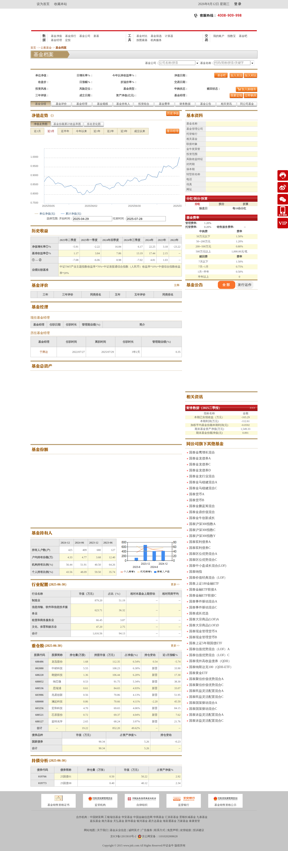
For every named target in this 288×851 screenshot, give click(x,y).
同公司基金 (247, 103)
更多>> (175, 584)
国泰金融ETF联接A (202, 589)
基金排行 (70, 36)
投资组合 (143, 103)
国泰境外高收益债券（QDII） (210, 661)
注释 (177, 285)
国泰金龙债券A (200, 458)
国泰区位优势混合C (203, 559)
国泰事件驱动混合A (203, 601)
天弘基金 (118, 821)
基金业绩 (40, 103)
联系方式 (159, 830)
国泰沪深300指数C (202, 530)
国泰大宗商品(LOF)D (204, 625)
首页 (33, 47)
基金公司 (84, 36)
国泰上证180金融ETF (204, 583)
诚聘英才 (133, 830)
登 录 (237, 4)
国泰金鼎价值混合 (202, 512)
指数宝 (231, 36)
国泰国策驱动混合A (203, 703)
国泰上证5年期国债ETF (205, 643)
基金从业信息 (118, 830)
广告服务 (146, 830)
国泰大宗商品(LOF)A (204, 619)
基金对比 (141, 36)
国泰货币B (196, 500)
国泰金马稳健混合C (203, 488)
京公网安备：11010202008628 (160, 836)
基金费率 (164, 103)
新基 (96, 36)
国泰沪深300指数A (202, 524)
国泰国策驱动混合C (203, 708)
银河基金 (142, 821)
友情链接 (185, 830)
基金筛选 (156, 36)
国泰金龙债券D (200, 470)
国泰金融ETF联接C (202, 595)
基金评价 (61, 103)
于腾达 (44, 352)
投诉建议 (198, 830)
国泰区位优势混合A (203, 553)
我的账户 (218, 36)
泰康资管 (194, 821)
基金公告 (205, 103)
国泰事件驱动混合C (203, 607)
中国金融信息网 (142, 817)
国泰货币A (196, 494)
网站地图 (89, 830)
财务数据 (185, 103)
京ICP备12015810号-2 (123, 836)
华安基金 (127, 817)
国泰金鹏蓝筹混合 (202, 506)
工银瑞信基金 (112, 817)
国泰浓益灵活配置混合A (206, 714)
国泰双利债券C (199, 548)
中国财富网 (97, 817)
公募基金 (46, 47)
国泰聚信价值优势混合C (206, 685)
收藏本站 (60, 4)
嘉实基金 (95, 821)
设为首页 (43, 4)
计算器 (169, 36)
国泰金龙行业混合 (202, 476)
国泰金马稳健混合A (203, 482)
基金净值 (56, 36)
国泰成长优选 (198, 613)
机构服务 (156, 40)
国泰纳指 (195, 571)
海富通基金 (170, 821)
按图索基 (141, 40)
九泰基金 (202, 817)
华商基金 (158, 817)
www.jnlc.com (131, 845)
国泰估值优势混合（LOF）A (209, 649)
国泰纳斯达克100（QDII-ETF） (211, 667)
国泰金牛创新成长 (202, 518)
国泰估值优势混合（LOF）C (209, 655)
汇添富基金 (172, 817)
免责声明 (172, 830)
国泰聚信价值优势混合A (206, 679)
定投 (68, 40)
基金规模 (102, 103)
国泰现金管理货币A (203, 631)
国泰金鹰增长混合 (202, 452)
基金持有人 (123, 103)
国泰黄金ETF (198, 673)
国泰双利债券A (200, 542)
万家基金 (182, 821)
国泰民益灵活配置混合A (206, 691)
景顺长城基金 (187, 817)
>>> (252, 408)
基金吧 (243, 36)
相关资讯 (226, 103)
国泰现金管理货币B (203, 637)
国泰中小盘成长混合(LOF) (207, 565)
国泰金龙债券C (199, 464)
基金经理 (56, 40)
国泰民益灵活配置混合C (206, 697)
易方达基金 (155, 821)
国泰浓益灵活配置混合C (206, 720)
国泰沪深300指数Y (202, 536)
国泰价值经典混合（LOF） (208, 577)
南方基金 (107, 821)
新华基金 (130, 821)
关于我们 (102, 830)
